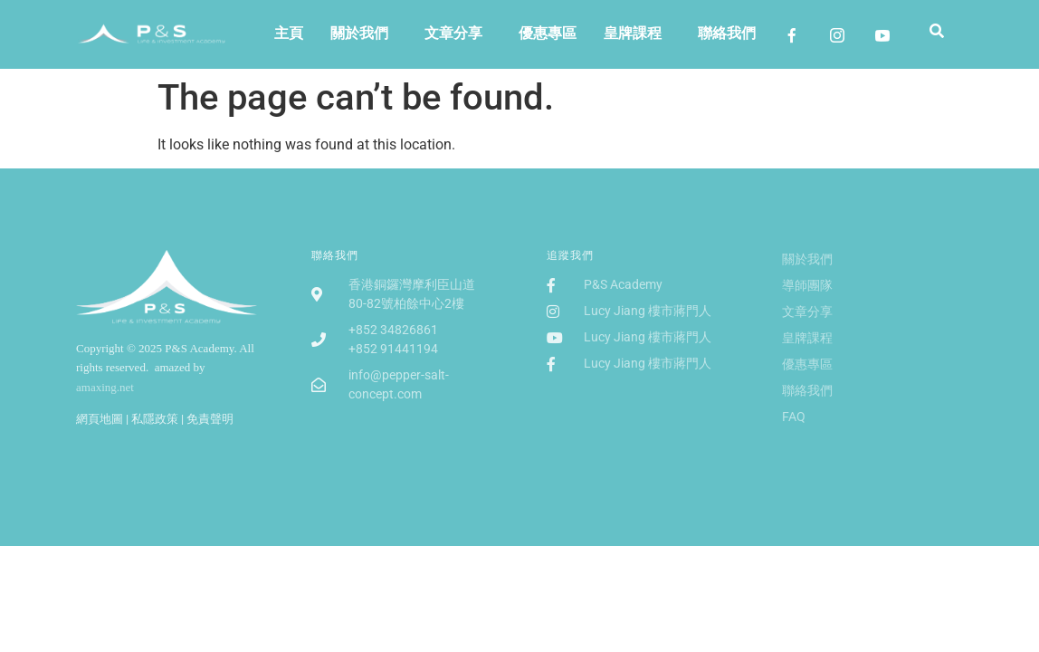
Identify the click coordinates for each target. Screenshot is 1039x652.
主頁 (288, 33)
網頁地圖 (99, 419)
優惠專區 (548, 33)
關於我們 (359, 33)
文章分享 (453, 33)
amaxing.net (105, 387)
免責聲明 (210, 419)
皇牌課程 (633, 33)
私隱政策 (154, 419)
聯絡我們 (727, 33)
